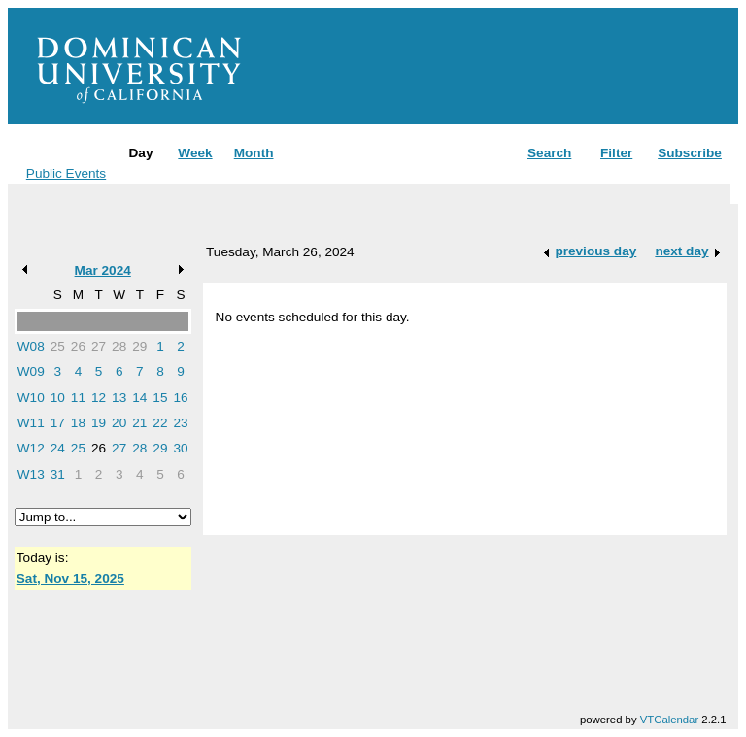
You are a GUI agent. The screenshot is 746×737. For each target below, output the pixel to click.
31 (58, 474)
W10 (31, 397)
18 (78, 423)
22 (160, 423)
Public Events (66, 173)
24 (58, 448)
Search (549, 153)
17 (58, 423)
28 (119, 346)
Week (195, 153)
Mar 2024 (103, 270)
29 (139, 346)
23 (180, 423)
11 (78, 397)
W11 (31, 423)
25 (58, 346)
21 (139, 423)
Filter (616, 153)
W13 (31, 474)
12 (98, 397)
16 (180, 397)
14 (139, 397)
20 (119, 423)
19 (98, 423)
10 (58, 397)
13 (119, 397)
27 (98, 346)
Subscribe (690, 153)
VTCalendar (669, 719)
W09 (31, 371)
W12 (31, 448)
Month (254, 153)
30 (180, 448)
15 (160, 397)
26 (78, 346)
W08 (31, 346)
